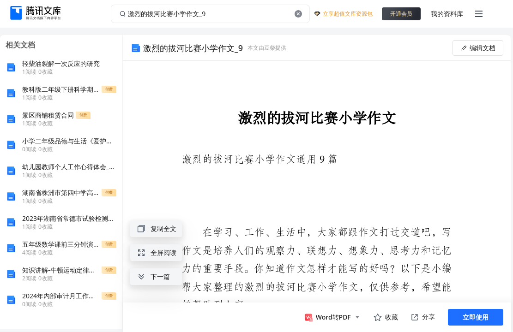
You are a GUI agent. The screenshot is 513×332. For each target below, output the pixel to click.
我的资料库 (447, 13)
